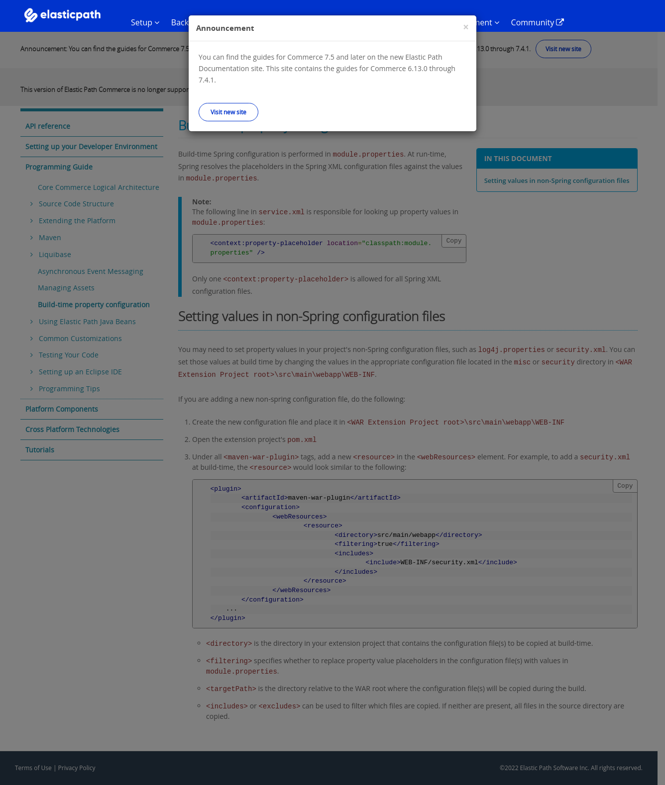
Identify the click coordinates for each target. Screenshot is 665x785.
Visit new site (228, 112)
